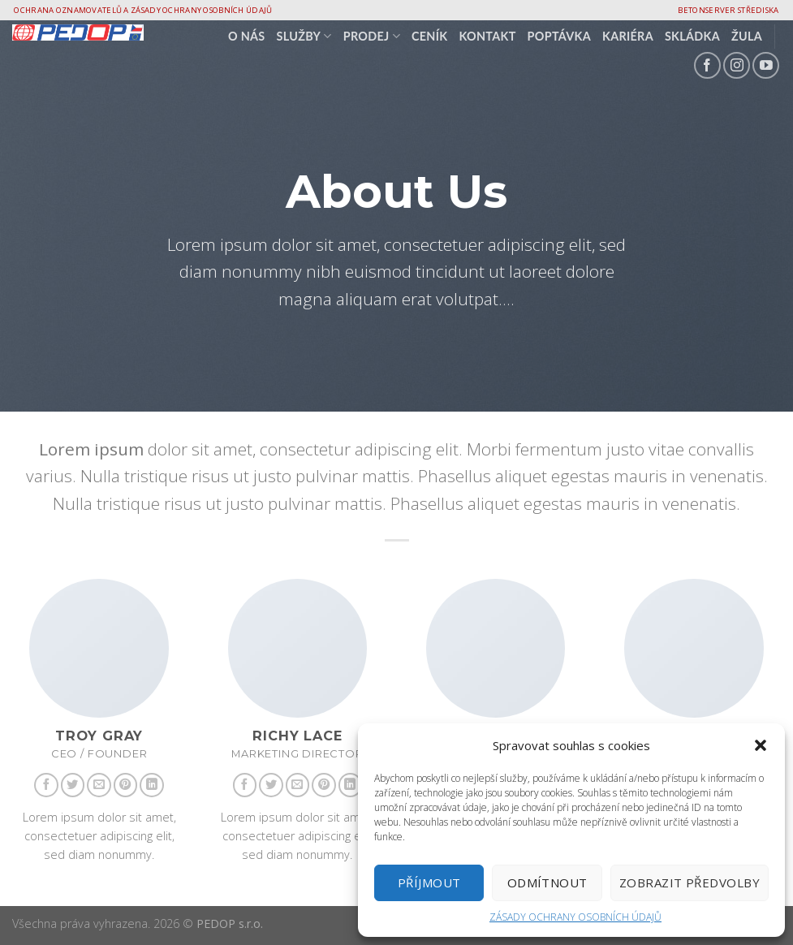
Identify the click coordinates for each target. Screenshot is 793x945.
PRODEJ (371, 36)
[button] (760, 745)
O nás (246, 36)
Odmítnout (547, 882)
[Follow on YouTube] (765, 65)
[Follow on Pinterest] (126, 785)
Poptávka (559, 36)
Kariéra (627, 36)
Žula (746, 36)
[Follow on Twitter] (73, 785)
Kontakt (487, 36)
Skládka (692, 36)
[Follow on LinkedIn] (152, 785)
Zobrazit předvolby (689, 882)
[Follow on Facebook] (707, 65)
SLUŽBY (304, 36)
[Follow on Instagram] (736, 65)
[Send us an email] (99, 785)
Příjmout (429, 882)
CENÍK (429, 36)
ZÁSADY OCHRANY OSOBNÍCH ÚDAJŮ (575, 917)
